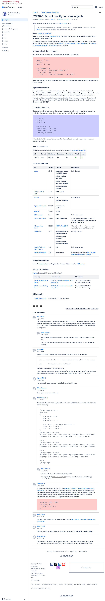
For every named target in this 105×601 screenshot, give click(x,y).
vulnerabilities (43, 264)
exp (97, 308)
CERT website (81, 264)
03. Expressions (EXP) (59, 477)
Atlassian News (83, 551)
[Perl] (14, 44)
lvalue (38, 29)
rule (93, 308)
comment (67, 488)
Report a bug (73, 551)
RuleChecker (37, 231)
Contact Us (86, 567)
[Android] (14, 31)
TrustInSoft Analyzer (40, 252)
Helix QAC (37, 211)
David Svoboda (45, 469)
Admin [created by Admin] (40, 19)
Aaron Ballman (41, 536)
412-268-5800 (35, 580)
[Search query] (82, 7)
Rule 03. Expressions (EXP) (50, 12)
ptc (89, 308)
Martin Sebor (41, 483)
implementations (55, 36)
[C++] (14, 37)
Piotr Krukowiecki (42, 398)
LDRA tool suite (38, 215)
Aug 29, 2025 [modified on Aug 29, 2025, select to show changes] (65, 19)
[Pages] (14, 19)
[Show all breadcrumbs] (39, 12)
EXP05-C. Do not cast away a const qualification (73, 43)
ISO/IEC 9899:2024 (40, 298)
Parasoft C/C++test (40, 218)
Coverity (36, 197)
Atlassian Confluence (58, 551)
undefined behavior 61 (45, 33)
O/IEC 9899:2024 (61, 23)
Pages (34, 12)
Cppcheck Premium (40, 206)
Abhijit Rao (40, 349)
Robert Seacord (45, 332)
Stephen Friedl (41, 378)
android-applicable (80, 308)
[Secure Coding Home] (14, 28)
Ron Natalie (40, 316)
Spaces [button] (20, 7)
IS (55, 23)
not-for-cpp (69, 308)
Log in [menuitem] (101, 7)
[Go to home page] (8, 7)
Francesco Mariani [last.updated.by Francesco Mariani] (56, 19)
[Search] (72, 7)
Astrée (36, 171)
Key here (35, 273)
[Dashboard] (14, 25)
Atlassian (66, 555)
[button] (96, 7)
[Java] (14, 40)
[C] (14, 34)
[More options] (100, 12)
